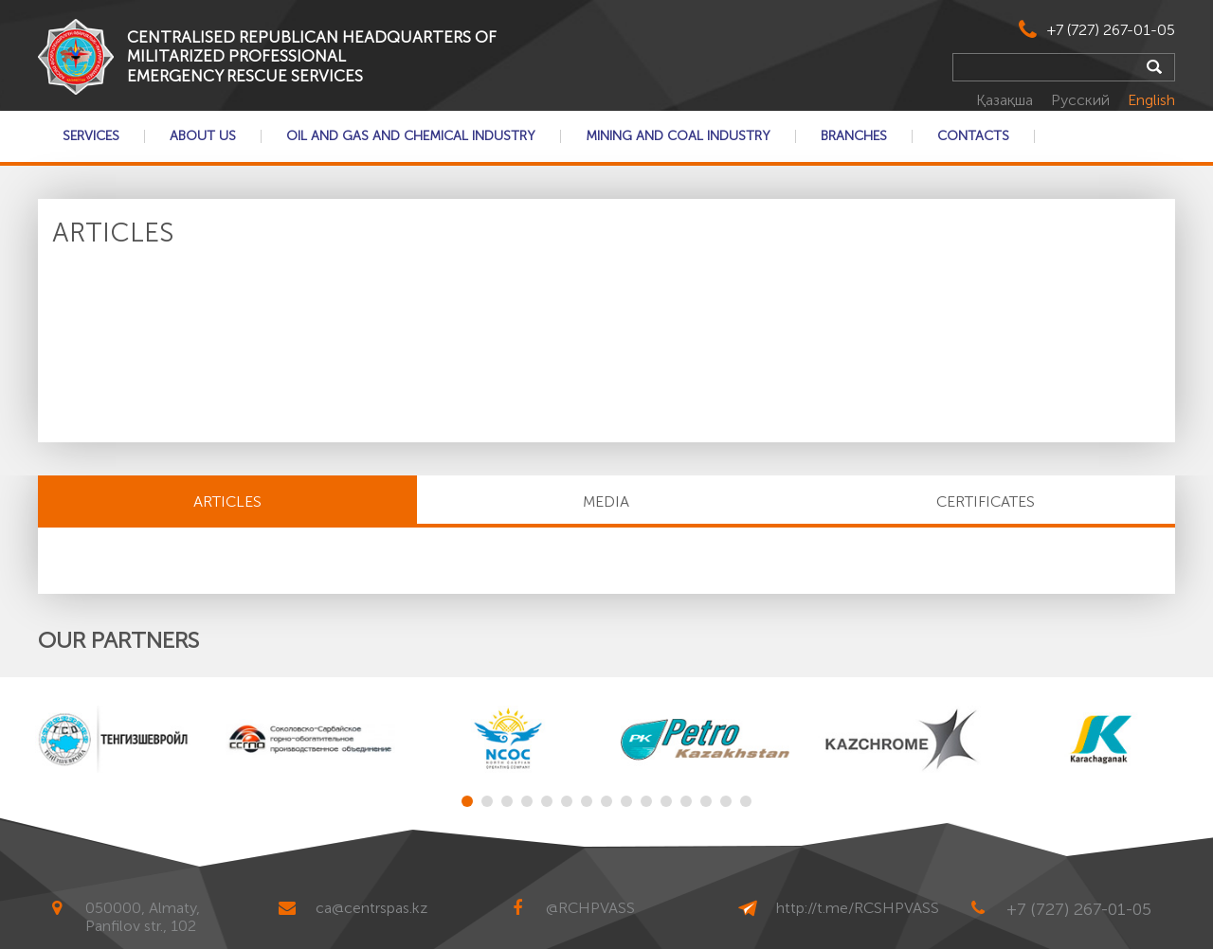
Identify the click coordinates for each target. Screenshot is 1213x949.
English (1151, 100)
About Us (203, 136)
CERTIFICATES (985, 501)
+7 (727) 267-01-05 (1111, 30)
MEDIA (606, 501)
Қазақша (1006, 100)
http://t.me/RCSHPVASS (857, 908)
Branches (854, 136)
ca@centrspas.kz (371, 908)
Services (91, 136)
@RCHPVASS (590, 908)
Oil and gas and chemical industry (410, 136)
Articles (227, 501)
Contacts (973, 136)
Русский (1082, 100)
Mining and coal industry (678, 136)
